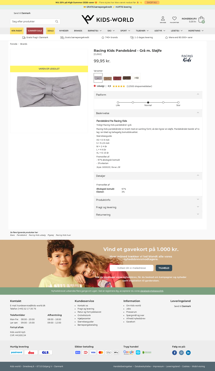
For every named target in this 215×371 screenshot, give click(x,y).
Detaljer (100, 175)
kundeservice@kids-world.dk (31, 305)
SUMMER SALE (35, 31)
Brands (78, 31)
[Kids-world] (107, 19)
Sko (111, 31)
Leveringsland (173, 366)
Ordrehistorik (84, 315)
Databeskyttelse (143, 366)
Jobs (128, 309)
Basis (12, 235)
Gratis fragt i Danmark (35, 37)
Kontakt (15, 301)
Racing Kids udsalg (37, 235)
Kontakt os (83, 305)
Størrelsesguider (86, 322)
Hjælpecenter (84, 318)
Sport (125, 31)
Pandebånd (22, 235)
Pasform (101, 94)
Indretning (196, 31)
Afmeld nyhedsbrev (135, 318)
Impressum (158, 366)
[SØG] (56, 21)
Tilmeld (164, 268)
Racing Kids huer (63, 235)
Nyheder (63, 31)
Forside (13, 44)
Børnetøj (95, 31)
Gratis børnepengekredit (74, 37)
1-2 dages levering (141, 37)
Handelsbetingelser (122, 366)
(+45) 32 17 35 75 (27, 309)
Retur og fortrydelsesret (89, 312)
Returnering (103, 214)
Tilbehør (142, 31)
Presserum (131, 312)
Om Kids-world (133, 305)
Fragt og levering (106, 207)
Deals (51, 31)
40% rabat (16, 31)
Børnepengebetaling (88, 325)
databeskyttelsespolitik (151, 291)
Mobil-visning (198, 366)
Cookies (186, 366)
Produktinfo (103, 199)
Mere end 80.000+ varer (179, 37)
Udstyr (159, 31)
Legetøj (177, 31)
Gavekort (130, 322)
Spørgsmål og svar (135, 315)
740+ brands (109, 37)
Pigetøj (51, 235)
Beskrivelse (102, 113)
